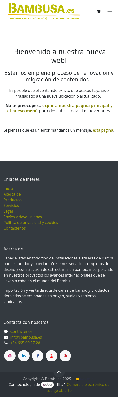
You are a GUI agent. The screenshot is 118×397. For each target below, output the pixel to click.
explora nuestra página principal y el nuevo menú (60, 108)
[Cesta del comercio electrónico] (98, 11)
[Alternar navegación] (109, 11)
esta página (103, 130)
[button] (59, 371)
